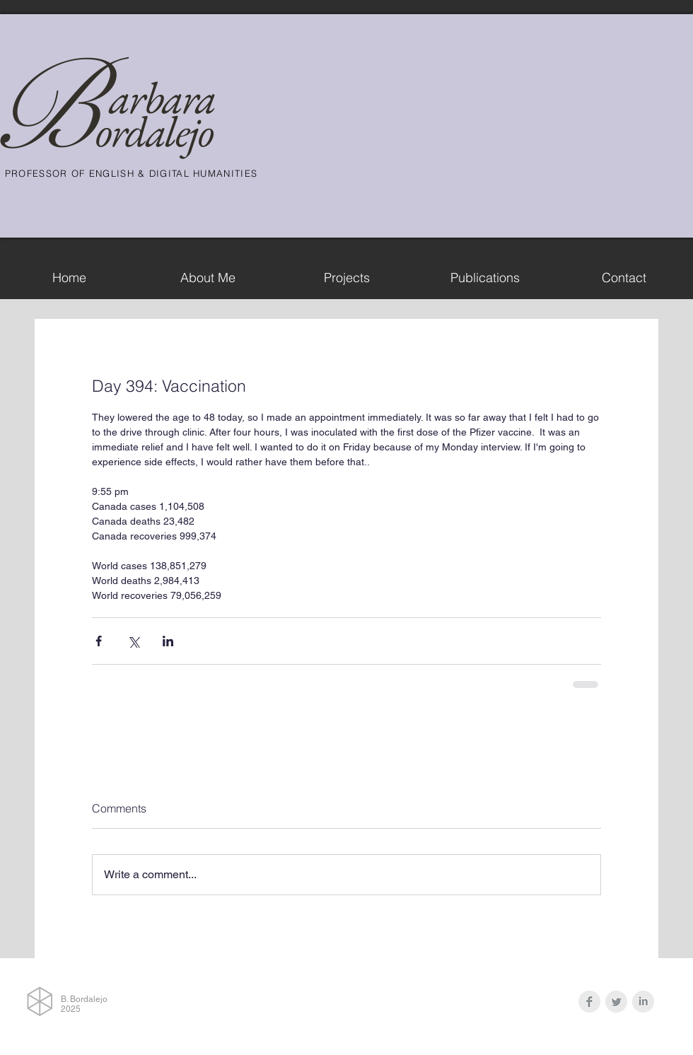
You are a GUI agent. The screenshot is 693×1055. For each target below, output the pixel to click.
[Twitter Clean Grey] (616, 1002)
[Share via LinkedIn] (168, 641)
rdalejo (162, 131)
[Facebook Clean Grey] (589, 1002)
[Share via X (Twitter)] (133, 641)
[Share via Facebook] (98, 641)
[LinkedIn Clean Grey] (643, 1002)
